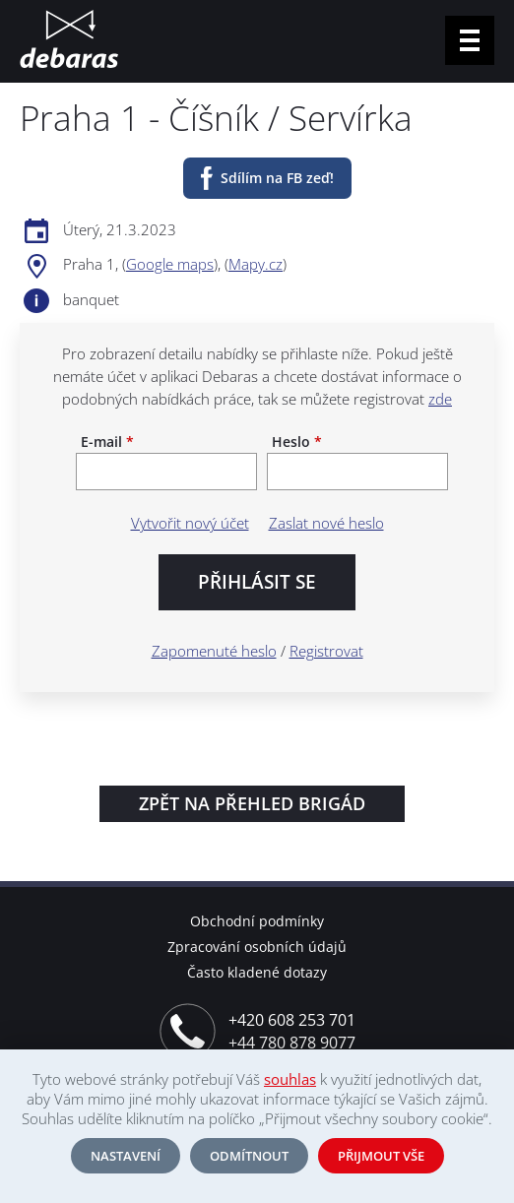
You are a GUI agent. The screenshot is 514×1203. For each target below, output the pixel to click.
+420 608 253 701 (291, 1020)
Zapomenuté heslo (214, 651)
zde (440, 399)
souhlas (290, 1079)
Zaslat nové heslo (326, 523)
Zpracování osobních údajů (257, 946)
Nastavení (126, 1156)
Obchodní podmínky (257, 921)
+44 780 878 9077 (291, 1042)
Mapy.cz (255, 264)
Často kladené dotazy (257, 972)
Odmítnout (249, 1156)
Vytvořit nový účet (190, 523)
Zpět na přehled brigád (252, 803)
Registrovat (326, 651)
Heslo (297, 442)
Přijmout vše (381, 1156)
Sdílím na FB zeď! (277, 177)
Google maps (170, 264)
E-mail (107, 442)
